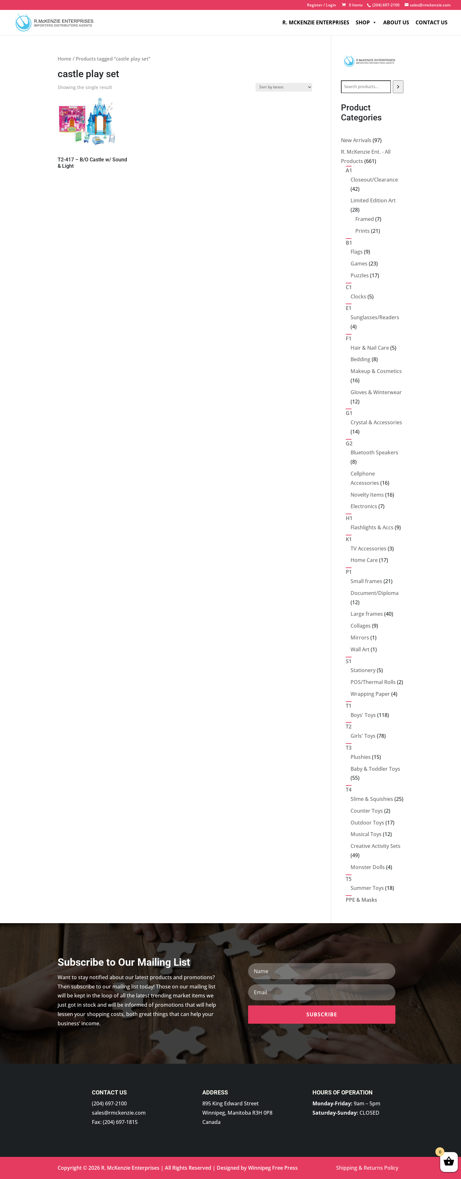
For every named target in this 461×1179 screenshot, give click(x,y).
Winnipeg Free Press (273, 1167)
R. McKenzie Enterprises (315, 22)
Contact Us (432, 22)
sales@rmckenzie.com (119, 1112)
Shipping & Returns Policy (367, 1167)
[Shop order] (283, 87)
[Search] (398, 86)
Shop (366, 22)
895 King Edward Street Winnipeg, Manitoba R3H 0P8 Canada (237, 1113)
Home (64, 58)
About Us (396, 22)
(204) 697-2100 (109, 1103)
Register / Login (321, 5)
